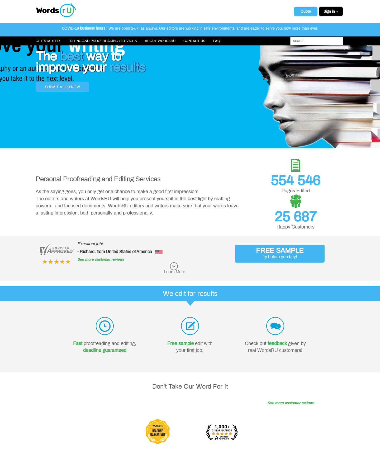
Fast (77, 343)
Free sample (180, 343)
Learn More (174, 271)
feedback (277, 343)
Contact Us (194, 41)
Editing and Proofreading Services (102, 41)
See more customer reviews (100, 260)
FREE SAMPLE (279, 253)
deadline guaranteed (104, 350)
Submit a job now (62, 87)
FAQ (216, 41)
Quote (306, 11)
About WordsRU (160, 41)
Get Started (48, 41)
